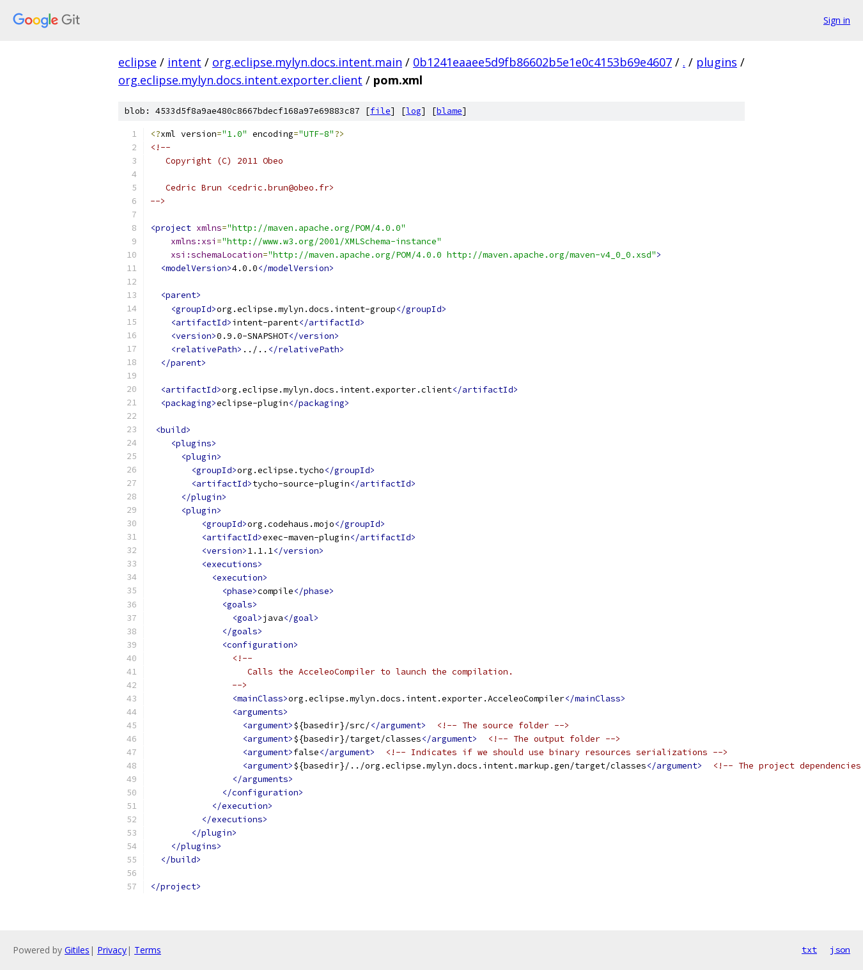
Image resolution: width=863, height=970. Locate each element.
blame (449, 111)
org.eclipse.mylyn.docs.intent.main (307, 62)
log (413, 111)
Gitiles (77, 950)
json (840, 949)
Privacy (112, 950)
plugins (716, 62)
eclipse (137, 62)
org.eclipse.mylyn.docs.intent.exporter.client (240, 80)
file (380, 111)
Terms (147, 950)
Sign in (836, 20)
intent (184, 62)
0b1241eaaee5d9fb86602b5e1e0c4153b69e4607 (542, 62)
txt (809, 949)
